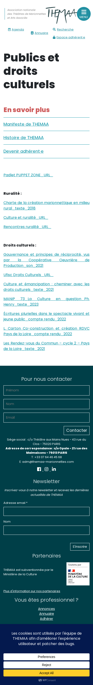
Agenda (16, 29)
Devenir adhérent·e (23, 151)
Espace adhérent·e (69, 37)
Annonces (46, 608)
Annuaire (39, 33)
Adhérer (46, 618)
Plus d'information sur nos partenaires (31, 591)
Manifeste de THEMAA (26, 124)
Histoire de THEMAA (23, 137)
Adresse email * (15, 503)
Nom (7, 522)
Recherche (63, 29)
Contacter (76, 430)
